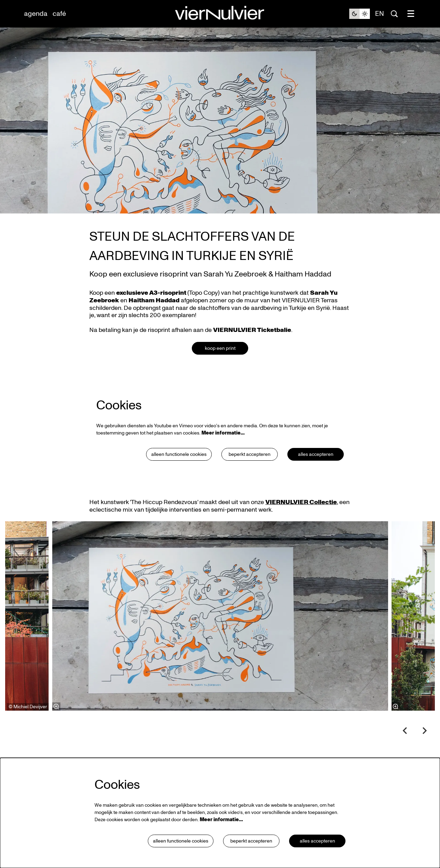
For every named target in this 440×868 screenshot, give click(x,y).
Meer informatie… (223, 433)
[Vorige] (405, 730)
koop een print (220, 348)
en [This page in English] (379, 13)
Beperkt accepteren (250, 454)
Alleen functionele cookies (179, 454)
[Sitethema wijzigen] (359, 14)
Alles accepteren (315, 454)
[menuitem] (35, 14)
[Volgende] (425, 730)
